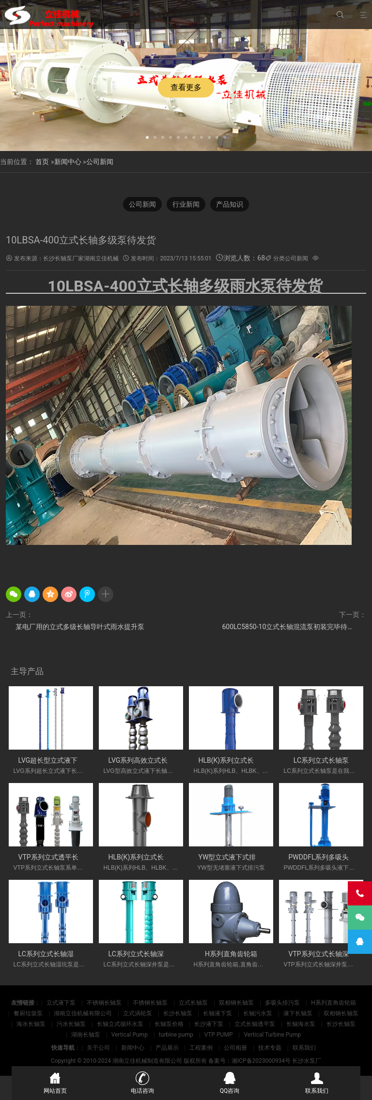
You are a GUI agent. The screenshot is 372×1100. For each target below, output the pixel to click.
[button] (147, 136)
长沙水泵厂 (306, 1060)
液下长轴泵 (297, 1013)
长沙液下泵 (208, 1024)
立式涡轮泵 (137, 1013)
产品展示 (167, 1047)
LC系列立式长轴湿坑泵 (52, 954)
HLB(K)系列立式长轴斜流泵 (240, 760)
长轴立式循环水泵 (120, 1024)
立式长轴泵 (193, 1002)
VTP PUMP (218, 1034)
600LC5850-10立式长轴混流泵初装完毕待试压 (291, 627)
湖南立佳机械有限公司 (83, 1013)
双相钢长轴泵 (236, 1002)
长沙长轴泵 (177, 1013)
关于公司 (98, 1047)
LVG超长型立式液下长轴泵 (58, 760)
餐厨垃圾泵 (28, 1013)
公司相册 (235, 1047)
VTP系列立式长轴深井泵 (325, 954)
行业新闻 (186, 204)
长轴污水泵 (257, 1013)
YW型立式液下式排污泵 (234, 857)
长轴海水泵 (300, 1024)
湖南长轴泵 (85, 1034)
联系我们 (304, 1047)
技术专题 (269, 1047)
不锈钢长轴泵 (104, 1002)
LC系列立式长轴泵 (321, 760)
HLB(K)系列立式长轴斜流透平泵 (156, 857)
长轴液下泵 (217, 1013)
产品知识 (229, 204)
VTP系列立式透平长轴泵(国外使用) (71, 857)
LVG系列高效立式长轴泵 (145, 760)
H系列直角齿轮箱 (231, 954)
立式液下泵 (61, 1002)
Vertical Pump (129, 1034)
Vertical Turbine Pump (272, 1034)
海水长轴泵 (31, 1024)
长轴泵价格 (169, 1024)
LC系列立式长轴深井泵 (142, 954)
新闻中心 (67, 162)
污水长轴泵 (71, 1024)
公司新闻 (99, 162)
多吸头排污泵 (282, 1002)
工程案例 (201, 1047)
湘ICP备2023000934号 (261, 1060)
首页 (42, 162)
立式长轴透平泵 (254, 1024)
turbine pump (176, 1034)
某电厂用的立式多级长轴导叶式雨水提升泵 (80, 627)
